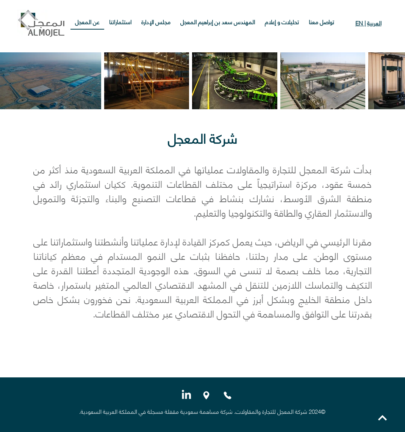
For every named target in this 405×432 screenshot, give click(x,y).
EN (359, 22)
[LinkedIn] (186, 395)
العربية (374, 22)
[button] (217, 22)
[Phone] (227, 395)
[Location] (206, 395)
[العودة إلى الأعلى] (382, 417)
